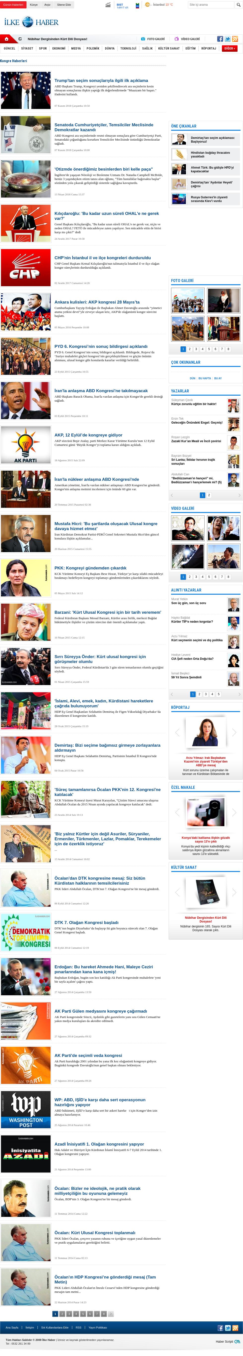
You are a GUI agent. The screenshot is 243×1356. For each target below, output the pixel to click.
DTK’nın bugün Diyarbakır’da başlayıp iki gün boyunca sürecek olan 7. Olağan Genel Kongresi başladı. (109, 927)
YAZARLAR (180, 391)
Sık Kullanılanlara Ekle (54, 1327)
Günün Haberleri (13, 4)
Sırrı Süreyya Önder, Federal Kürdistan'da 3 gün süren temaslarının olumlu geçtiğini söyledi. (109, 663)
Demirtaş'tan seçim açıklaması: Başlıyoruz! (213, 139)
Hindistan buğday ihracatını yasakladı (210, 154)
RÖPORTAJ (180, 707)
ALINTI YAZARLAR (186, 590)
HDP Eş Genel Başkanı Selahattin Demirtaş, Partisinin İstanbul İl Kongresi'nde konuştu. (109, 752)
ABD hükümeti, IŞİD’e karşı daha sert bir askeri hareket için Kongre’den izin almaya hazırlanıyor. (109, 1107)
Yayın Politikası (98, 1327)
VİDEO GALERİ (182, 508)
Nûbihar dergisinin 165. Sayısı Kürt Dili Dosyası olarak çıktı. (205, 924)
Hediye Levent (198, 657)
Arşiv (47, 4)
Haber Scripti (224, 1341)
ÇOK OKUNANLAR (185, 362)
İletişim (30, 1327)
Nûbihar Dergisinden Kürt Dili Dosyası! (57, 39)
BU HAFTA (205, 378)
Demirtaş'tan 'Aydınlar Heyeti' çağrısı (212, 184)
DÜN (192, 378)
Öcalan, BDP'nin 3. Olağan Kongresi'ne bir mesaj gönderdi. (109, 1193)
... (109, 841)
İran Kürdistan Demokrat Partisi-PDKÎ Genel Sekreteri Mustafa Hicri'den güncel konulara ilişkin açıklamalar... (109, 530)
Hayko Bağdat (198, 620)
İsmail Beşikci (198, 675)
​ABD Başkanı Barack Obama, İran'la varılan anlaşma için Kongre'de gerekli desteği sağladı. (109, 395)
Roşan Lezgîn (198, 439)
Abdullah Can (198, 478)
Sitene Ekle (64, 4)
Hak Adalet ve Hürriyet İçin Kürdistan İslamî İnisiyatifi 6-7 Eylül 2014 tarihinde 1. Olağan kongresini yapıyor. (109, 1149)
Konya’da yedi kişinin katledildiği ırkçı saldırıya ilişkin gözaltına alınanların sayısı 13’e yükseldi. (205, 846)
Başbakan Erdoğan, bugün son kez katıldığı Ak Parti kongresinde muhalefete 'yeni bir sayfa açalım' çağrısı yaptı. (109, 974)
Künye (34, 4)
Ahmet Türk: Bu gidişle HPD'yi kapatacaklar (212, 169)
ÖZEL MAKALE (183, 787)
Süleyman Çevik (198, 402)
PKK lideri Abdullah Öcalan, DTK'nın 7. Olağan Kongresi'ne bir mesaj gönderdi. (109, 883)
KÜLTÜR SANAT (184, 867)
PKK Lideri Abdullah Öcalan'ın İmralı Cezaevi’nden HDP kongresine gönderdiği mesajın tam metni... (109, 1284)
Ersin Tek (198, 421)
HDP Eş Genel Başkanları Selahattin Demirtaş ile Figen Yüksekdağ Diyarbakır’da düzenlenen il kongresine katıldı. (109, 708)
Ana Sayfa (12, 1327)
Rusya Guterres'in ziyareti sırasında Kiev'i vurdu (209, 199)
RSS (78, 1327)
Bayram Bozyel (198, 460)
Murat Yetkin (198, 601)
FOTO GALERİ (182, 280)
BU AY (218, 378)
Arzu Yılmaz (198, 638)
